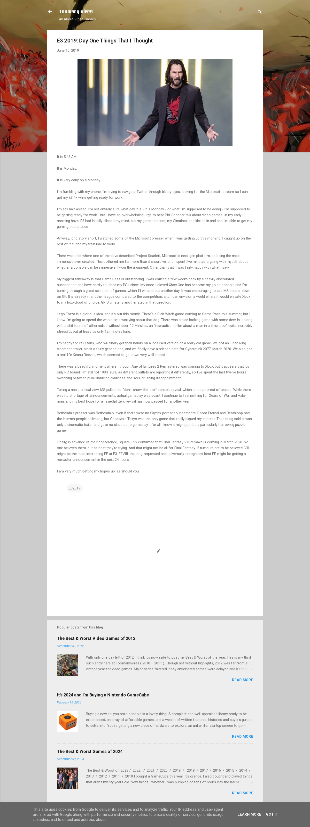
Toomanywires (76, 12)
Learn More (249, 814)
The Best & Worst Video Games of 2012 (96, 638)
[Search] (260, 13)
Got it (272, 814)
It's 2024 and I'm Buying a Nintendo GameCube (103, 694)
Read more (242, 680)
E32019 (74, 488)
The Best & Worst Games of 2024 (90, 751)
